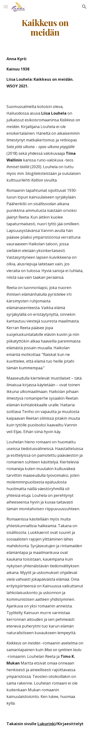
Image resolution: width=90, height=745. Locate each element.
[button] (6, 6)
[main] (45, 27)
